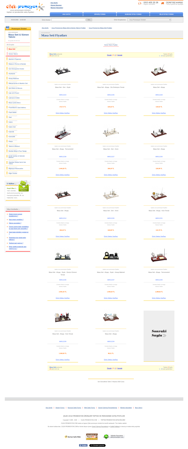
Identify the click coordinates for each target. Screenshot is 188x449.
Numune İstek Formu (74, 407)
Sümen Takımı (13, 53)
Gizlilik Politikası (115, 426)
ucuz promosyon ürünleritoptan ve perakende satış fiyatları (20, 11)
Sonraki (119, 55)
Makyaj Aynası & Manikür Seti (18, 82)
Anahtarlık (13, 73)
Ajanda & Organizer (15, 58)
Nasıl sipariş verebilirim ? (16, 219)
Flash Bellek (13, 111)
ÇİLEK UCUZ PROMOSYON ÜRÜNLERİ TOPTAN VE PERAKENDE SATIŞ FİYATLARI (94, 416)
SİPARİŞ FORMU (99, 14)
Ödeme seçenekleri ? (15, 223)
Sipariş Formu (59, 407)
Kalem (13, 121)
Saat (13, 116)
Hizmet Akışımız (56, 5)
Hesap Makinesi (14, 77)
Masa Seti (13, 48)
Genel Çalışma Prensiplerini (100, 426)
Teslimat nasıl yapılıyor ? (16, 243)
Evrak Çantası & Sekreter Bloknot (17, 156)
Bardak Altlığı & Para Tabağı (18, 150)
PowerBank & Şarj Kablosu (17, 106)
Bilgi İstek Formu (89, 407)
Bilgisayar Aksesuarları (16, 167)
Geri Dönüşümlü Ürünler (16, 68)
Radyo (13, 140)
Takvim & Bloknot (14, 145)
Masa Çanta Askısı (15, 102)
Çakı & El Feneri (14, 92)
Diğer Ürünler (13, 172)
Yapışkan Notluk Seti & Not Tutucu (17, 162)
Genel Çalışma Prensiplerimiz (107, 407)
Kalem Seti (13, 126)
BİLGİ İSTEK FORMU (167, 14)
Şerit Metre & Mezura (15, 87)
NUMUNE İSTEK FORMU (133, 14)
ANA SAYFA (66, 14)
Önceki (109, 55)
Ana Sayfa (54, 3)
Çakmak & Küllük (14, 97)
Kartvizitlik (13, 135)
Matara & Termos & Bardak (17, 63)
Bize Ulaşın (138, 407)
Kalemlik (13, 131)
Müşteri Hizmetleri (57, 8)
